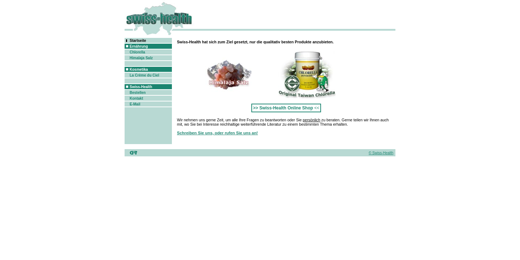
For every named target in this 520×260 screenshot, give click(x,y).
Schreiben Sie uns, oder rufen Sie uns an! (217, 133)
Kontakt (136, 98)
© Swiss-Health (381, 153)
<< (286, 107)
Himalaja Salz (141, 58)
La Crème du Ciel (144, 75)
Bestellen (138, 93)
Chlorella (137, 52)
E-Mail (135, 104)
